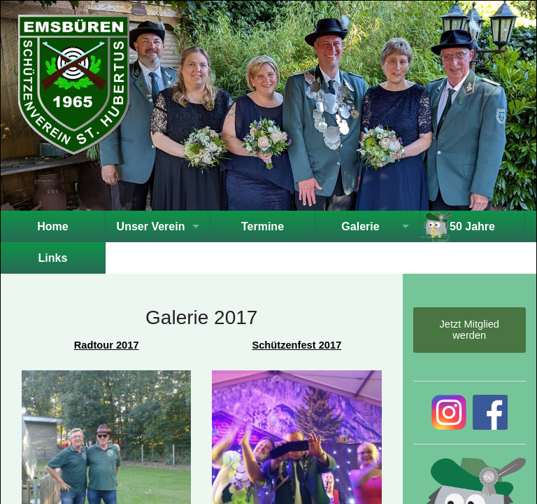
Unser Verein (151, 226)
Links (53, 258)
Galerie (360, 226)
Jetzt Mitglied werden (469, 329)
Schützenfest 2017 (296, 345)
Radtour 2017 (106, 345)
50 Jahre (472, 226)
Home (52, 226)
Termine (262, 226)
